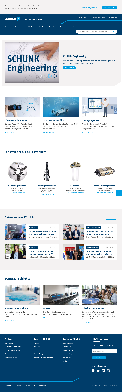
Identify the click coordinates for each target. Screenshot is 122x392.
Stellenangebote (68, 343)
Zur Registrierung (98, 358)
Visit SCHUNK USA (109, 8)
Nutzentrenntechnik (11, 357)
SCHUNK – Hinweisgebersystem (44, 357)
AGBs (28, 385)
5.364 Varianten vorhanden (17, 193)
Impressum (8, 385)
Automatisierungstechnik (13, 347)
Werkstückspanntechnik (12, 354)
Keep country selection (89, 8)
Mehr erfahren (69, 68)
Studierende (67, 357)
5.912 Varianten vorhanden (75, 193)
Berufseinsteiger (68, 354)
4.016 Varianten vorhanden (46, 194)
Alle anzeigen (111, 218)
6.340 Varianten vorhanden (104, 193)
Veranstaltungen (39, 354)
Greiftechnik (9, 343)
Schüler (65, 361)
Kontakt (36, 343)
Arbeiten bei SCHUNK (69, 347)
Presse (36, 350)
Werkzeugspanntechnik (12, 350)
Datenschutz (19, 385)
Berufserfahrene (68, 350)
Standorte (37, 347)
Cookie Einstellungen (39, 385)
